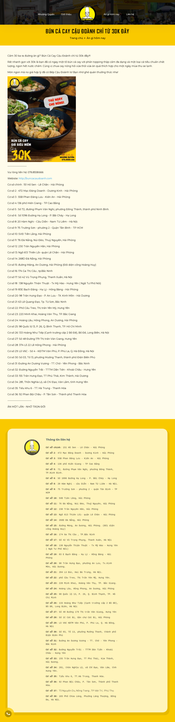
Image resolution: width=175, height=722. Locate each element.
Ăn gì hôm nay (111, 14)
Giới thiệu (66, 14)
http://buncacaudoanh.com (35, 178)
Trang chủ (76, 38)
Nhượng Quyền (46, 14)
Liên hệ (130, 14)
